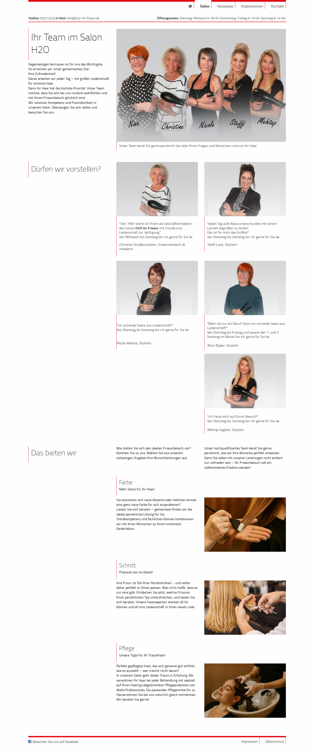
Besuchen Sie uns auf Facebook (55, 741)
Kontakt (277, 6)
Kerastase (225, 6)
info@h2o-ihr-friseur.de (83, 18)
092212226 (48, 18)
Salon (204, 6)
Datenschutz (274, 741)
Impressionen (252, 6)
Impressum (249, 741)
